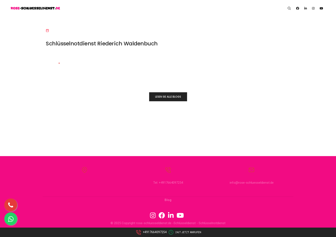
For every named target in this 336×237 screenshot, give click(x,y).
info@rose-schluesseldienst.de (252, 183)
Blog (168, 200)
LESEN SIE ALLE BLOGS (168, 96)
